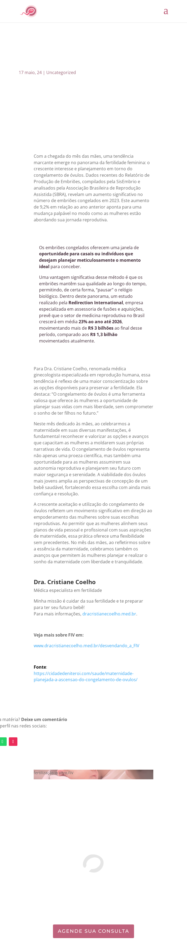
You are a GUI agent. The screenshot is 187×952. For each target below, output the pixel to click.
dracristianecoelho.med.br (109, 614)
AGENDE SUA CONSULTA (93, 931)
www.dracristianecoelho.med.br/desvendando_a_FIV (86, 646)
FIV (70, 772)
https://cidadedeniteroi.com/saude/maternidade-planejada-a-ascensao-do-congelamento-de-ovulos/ (86, 676)
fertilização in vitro (50, 772)
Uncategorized (61, 72)
